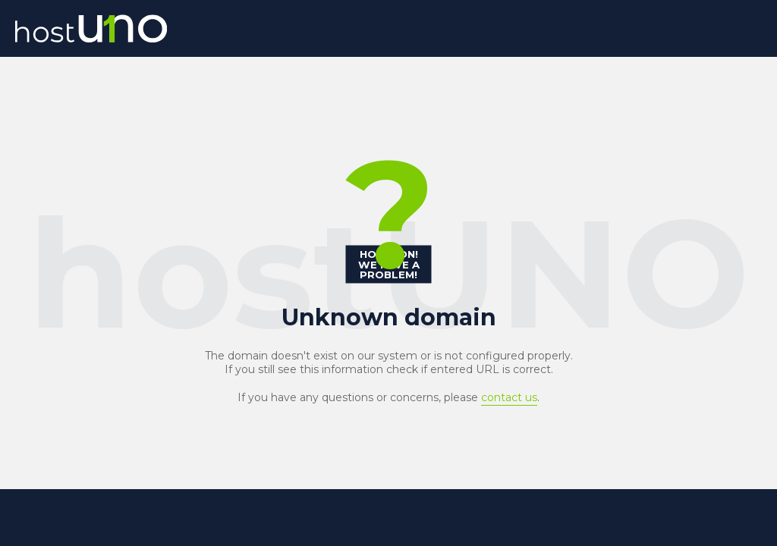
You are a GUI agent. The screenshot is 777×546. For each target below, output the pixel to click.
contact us (509, 397)
